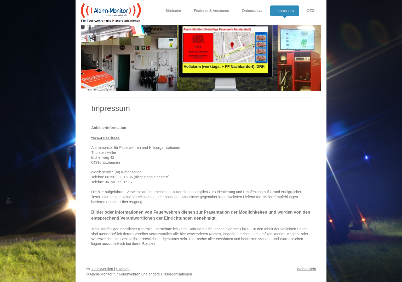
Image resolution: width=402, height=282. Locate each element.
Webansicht (306, 269)
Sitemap (122, 269)
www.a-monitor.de (105, 138)
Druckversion (100, 269)
